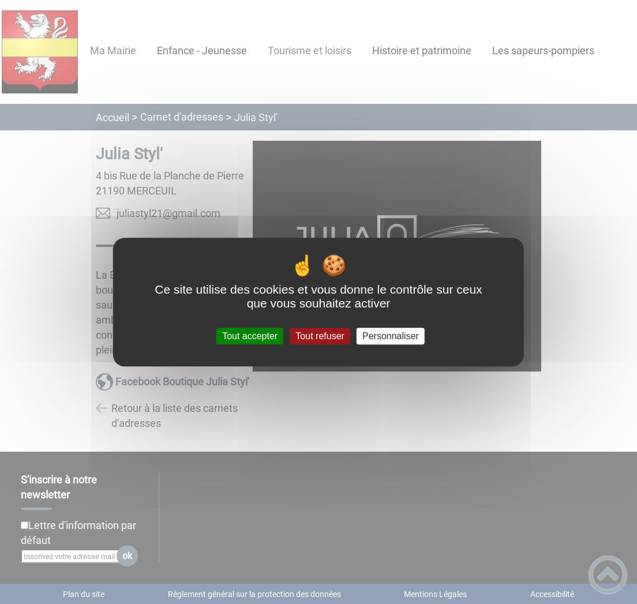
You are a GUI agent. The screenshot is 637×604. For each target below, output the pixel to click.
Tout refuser (319, 336)
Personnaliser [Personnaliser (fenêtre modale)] (390, 336)
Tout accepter (250, 336)
